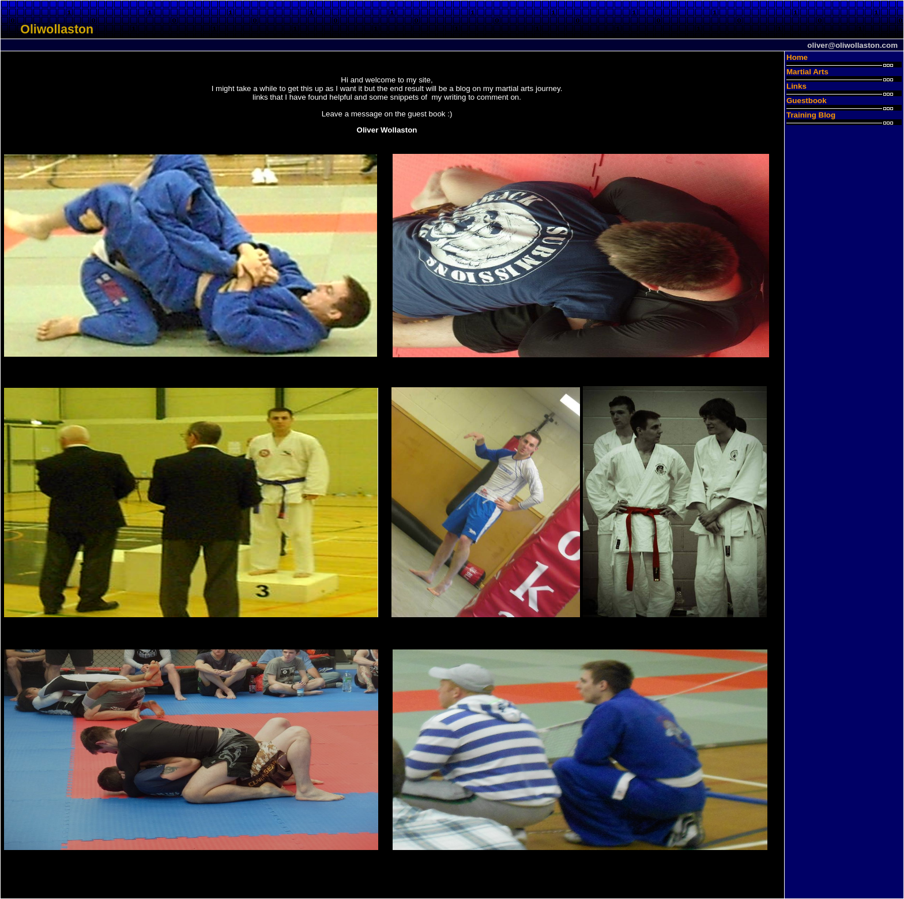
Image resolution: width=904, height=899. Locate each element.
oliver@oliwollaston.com (852, 45)
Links (796, 86)
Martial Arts (807, 71)
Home (797, 57)
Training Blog (810, 115)
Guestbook (806, 100)
